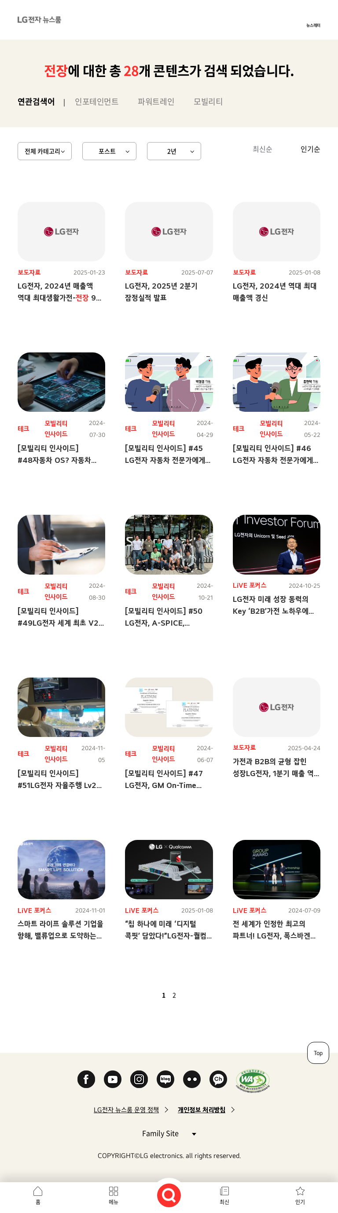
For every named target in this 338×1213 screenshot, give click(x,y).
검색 (169, 1195)
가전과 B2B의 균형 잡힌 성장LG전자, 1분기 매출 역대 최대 (276, 773)
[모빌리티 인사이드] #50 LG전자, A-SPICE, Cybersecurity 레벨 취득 (166, 622)
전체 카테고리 (42, 151)
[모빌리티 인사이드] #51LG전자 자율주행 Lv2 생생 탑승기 (57, 785)
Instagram (139, 1079)
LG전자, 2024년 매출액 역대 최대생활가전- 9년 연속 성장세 (60, 297)
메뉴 (113, 1202)
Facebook (86, 1079)
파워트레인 (156, 101)
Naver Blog (165, 1079)
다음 (189, 994)
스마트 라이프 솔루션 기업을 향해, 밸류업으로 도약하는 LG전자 (60, 935)
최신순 (262, 148)
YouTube (112, 1079)
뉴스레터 (313, 25)
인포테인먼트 (96, 101)
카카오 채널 (218, 1079)
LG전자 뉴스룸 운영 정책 (126, 1110)
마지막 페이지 (199, 994)
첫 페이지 (138, 994)
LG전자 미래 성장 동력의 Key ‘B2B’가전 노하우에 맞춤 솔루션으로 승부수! (271, 610)
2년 (171, 151)
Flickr (192, 1079)
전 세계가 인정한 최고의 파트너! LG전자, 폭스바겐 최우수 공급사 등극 (271, 935)
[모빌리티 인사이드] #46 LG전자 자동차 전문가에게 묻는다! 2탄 (273, 459)
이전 (148, 994)
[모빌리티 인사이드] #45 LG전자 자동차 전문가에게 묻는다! (165, 459)
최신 (224, 1202)
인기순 (310, 148)
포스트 (107, 151)
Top (318, 1052)
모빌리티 (208, 101)
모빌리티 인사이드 (55, 428)
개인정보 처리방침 (201, 1110)
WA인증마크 (253, 1081)
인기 (300, 1202)
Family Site (169, 1132)
